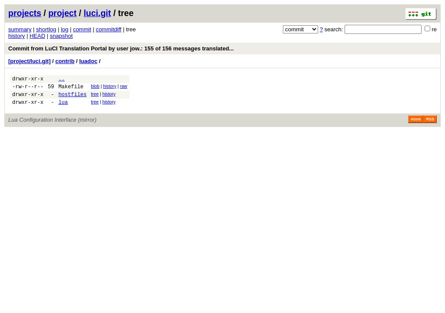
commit (82, 29)
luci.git (97, 13)
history (16, 36)
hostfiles (72, 98)
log (64, 29)
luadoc (88, 61)
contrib (64, 61)
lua (63, 107)
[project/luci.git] (29, 61)
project (62, 13)
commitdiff (108, 29)
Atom (416, 124)
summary (19, 29)
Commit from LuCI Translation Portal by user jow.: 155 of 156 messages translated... (121, 48)
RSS (430, 124)
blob (95, 87)
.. (61, 79)
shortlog (46, 29)
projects (24, 13)
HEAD (37, 36)
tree (95, 96)
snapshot (61, 36)
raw (123, 87)
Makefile (70, 89)
